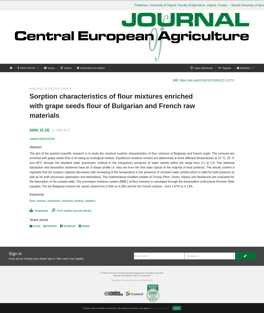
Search (66, 67)
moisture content (72, 200)
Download (39, 210)
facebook (67, 226)
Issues (49, 67)
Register (225, 67)
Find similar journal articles (72, 210)
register (79, 258)
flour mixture (38, 200)
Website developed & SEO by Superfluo (132, 275)
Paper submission (202, 67)
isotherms (53, 200)
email (35, 226)
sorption (90, 200)
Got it (176, 308)
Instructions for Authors (91, 67)
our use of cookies (160, 308)
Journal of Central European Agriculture (126, 273)
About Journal (26, 67)
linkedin (50, 226)
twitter (84, 226)
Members (243, 67)
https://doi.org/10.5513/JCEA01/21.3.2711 (207, 80)
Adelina (42, 139)
